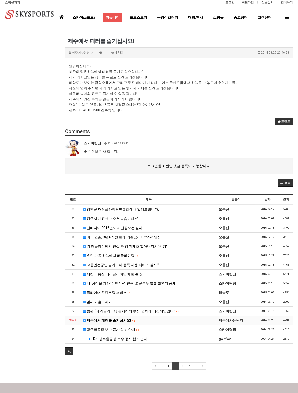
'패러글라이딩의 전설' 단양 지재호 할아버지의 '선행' (125, 246)
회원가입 (248, 2)
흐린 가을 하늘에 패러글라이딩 (110, 256)
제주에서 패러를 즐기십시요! (109, 320)
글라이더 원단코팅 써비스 (107, 293)
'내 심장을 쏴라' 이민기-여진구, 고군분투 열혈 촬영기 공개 (129, 284)
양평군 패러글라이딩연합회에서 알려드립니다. (121, 210)
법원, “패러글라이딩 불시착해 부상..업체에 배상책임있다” (131, 311)
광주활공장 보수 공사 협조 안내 (111, 330)
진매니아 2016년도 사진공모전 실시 (112, 228)
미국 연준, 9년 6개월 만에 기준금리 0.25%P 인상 (122, 237)
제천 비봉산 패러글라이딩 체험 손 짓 (113, 274)
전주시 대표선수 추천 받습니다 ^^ (110, 219)
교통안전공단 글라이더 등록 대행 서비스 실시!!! (121, 265)
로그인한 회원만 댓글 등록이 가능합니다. (179, 166)
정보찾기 (267, 2)
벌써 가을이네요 (97, 302)
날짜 (267, 199)
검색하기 (287, 2)
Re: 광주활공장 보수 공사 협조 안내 (116, 339)
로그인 (229, 2)
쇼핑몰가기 (12, 2)
